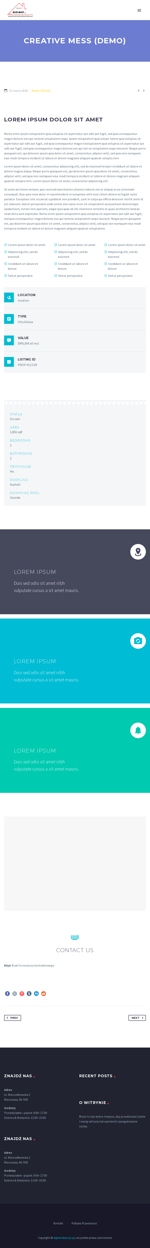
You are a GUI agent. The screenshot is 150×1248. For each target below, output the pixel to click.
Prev (11, 1017)
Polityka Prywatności (84, 1223)
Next (138, 1017)
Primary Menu (139, 10)
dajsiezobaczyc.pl (64, 1238)
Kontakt (58, 1223)
